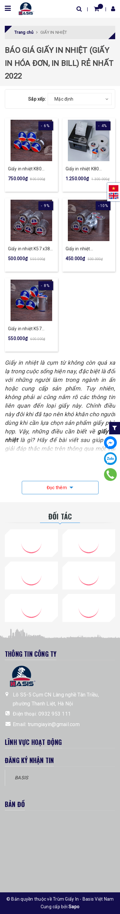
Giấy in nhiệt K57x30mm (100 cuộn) (83, 249)
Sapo (73, 906)
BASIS (21, 778)
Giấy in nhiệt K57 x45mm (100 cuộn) (27, 329)
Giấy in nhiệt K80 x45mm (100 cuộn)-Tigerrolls (28, 169)
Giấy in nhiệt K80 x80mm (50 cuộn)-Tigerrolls (85, 169)
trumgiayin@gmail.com (54, 724)
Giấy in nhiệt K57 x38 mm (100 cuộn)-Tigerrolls (29, 249)
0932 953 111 (54, 714)
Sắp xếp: (37, 99)
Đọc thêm (57, 487)
